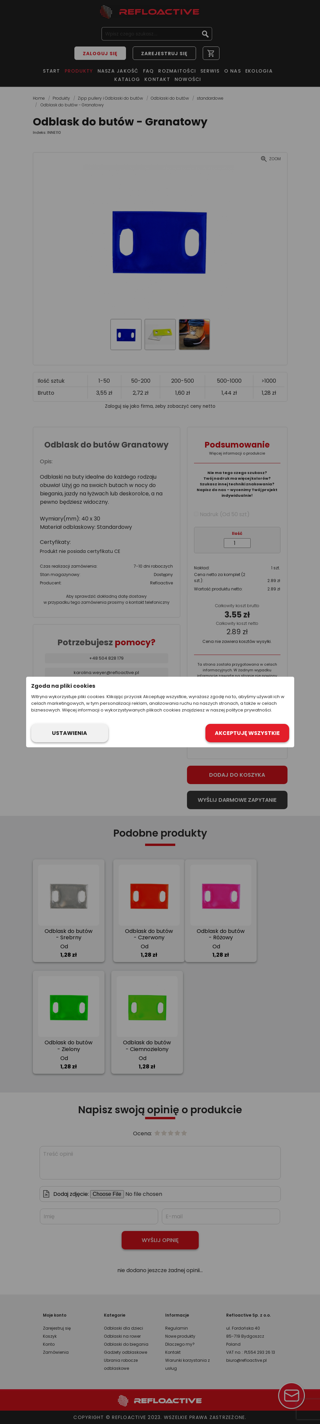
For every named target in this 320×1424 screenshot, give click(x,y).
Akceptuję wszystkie (247, 733)
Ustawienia (69, 733)
